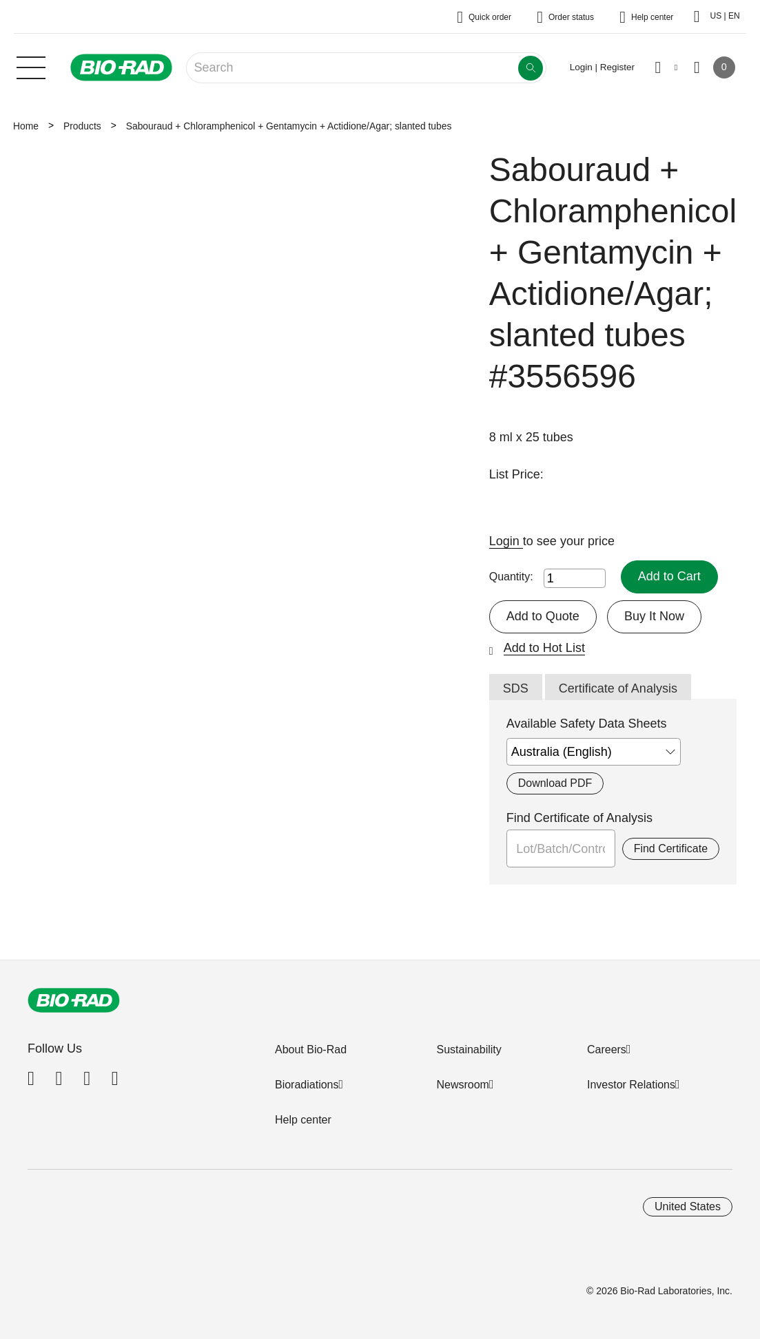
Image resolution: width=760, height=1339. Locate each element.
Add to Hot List (544, 648)
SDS (515, 688)
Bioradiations (307, 1084)
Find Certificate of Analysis (579, 818)
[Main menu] (31, 66)
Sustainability (468, 1049)
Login (506, 541)
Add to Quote (542, 616)
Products (82, 125)
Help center (303, 1120)
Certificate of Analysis (618, 688)
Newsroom (462, 1084)
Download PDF (555, 783)
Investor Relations (631, 1084)
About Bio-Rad (311, 1049)
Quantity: (511, 576)
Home (26, 125)
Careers (606, 1049)
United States (688, 1206)
